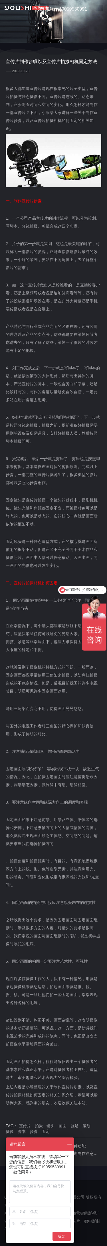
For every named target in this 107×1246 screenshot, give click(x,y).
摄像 (10, 1131)
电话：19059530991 (63, 9)
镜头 (50, 1125)
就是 (74, 1125)
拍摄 (39, 1125)
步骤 (34, 1131)
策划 (86, 1125)
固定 (46, 1131)
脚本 (22, 1131)
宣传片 (25, 1125)
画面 (62, 1125)
